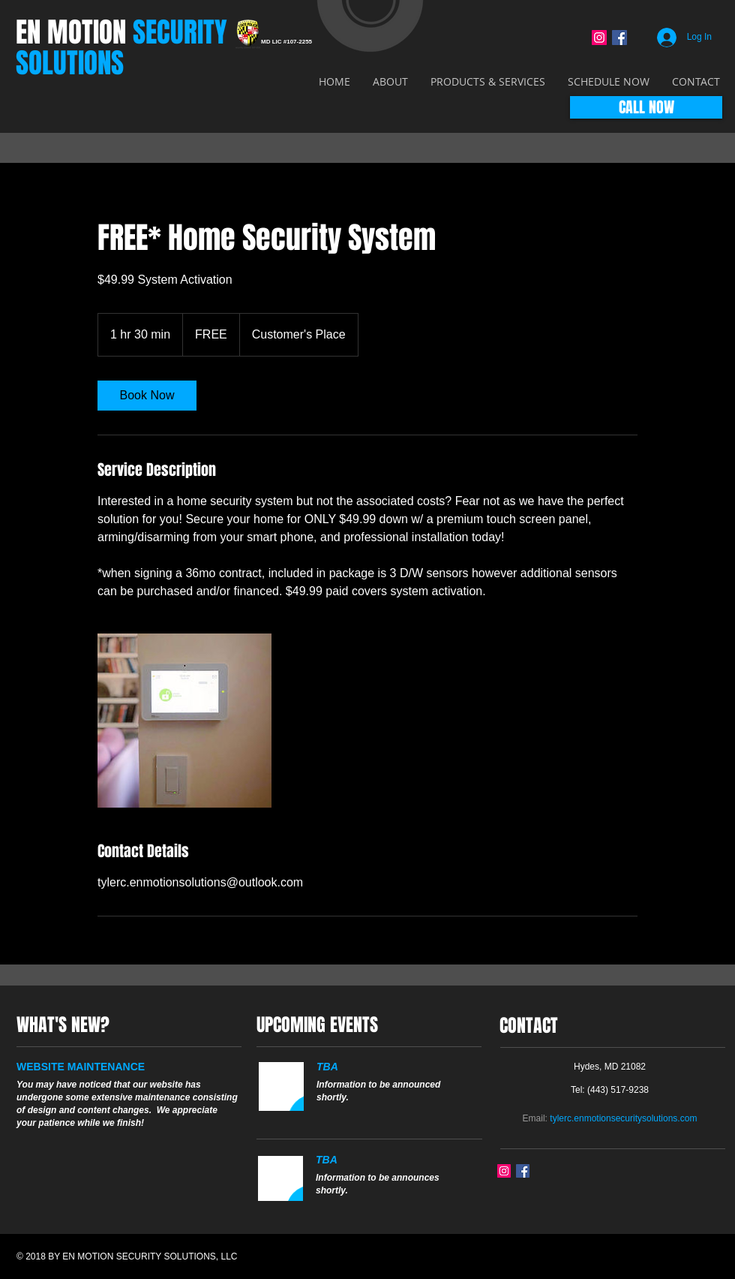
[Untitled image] (185, 720)
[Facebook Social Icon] (619, 37)
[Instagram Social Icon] (599, 37)
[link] (147, 396)
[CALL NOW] (646, 107)
